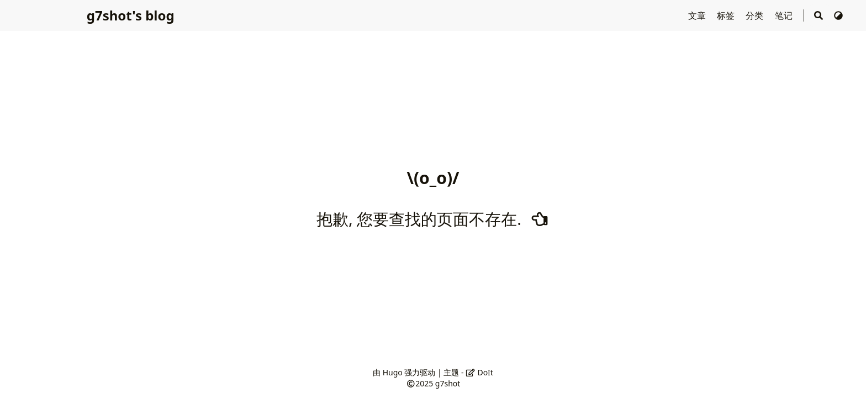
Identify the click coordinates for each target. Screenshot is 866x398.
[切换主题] (838, 15)
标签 (727, 15)
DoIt (479, 372)
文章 (698, 15)
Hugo (393, 372)
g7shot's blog (131, 15)
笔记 (785, 15)
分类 (755, 15)
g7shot (448, 383)
